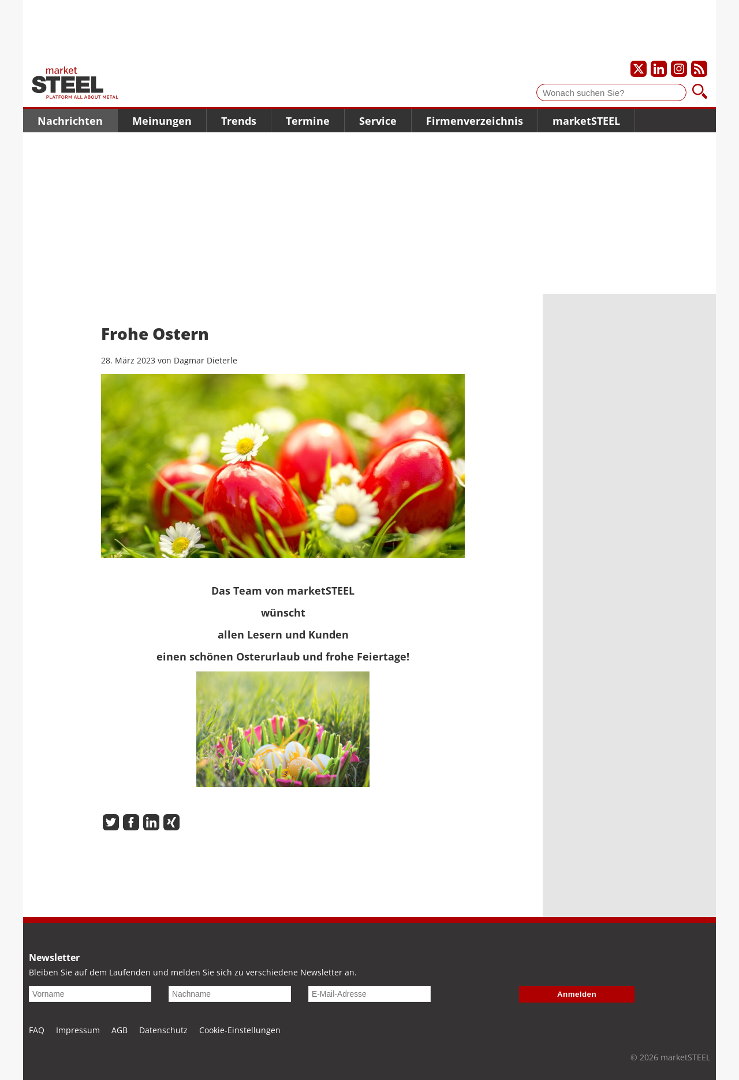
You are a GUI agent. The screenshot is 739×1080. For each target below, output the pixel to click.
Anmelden (576, 994)
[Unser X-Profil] (638, 69)
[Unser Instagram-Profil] (679, 69)
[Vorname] (90, 994)
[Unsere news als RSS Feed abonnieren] (699, 69)
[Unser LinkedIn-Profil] (659, 69)
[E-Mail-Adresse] (369, 994)
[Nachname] (230, 994)
